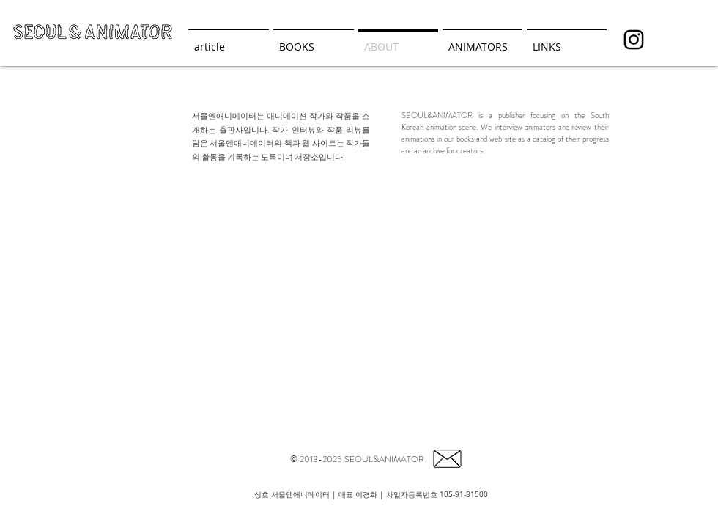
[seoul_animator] (634, 39)
